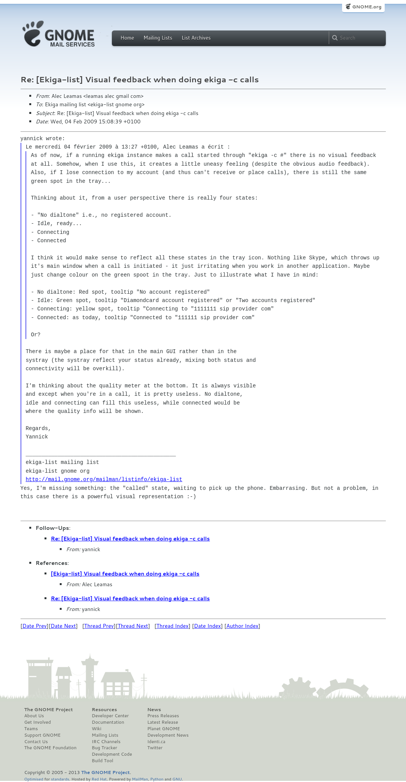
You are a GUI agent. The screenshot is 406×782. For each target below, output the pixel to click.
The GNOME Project (48, 710)
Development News (168, 735)
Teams (31, 729)
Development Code (112, 754)
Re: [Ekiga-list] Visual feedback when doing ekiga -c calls (130, 538)
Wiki (96, 729)
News (154, 710)
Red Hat (99, 779)
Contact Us (36, 742)
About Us (34, 716)
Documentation (108, 722)
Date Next (63, 626)
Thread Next (133, 626)
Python (157, 779)
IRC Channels (106, 742)
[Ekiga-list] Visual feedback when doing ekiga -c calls (125, 573)
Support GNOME (42, 735)
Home (127, 37)
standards (60, 779)
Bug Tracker (104, 748)
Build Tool (102, 761)
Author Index (242, 626)
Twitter (154, 748)
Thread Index (172, 626)
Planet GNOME (163, 729)
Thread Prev (99, 626)
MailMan (140, 779)
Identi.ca (156, 742)
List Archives (196, 37)
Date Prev (34, 626)
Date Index (207, 626)
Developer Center (110, 716)
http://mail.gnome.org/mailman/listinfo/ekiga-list (103, 479)
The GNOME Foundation (50, 748)
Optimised (33, 779)
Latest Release (162, 722)
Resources (104, 710)
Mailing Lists (157, 37)
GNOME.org (366, 6)
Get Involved (37, 722)
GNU (177, 779)
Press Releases (163, 716)
